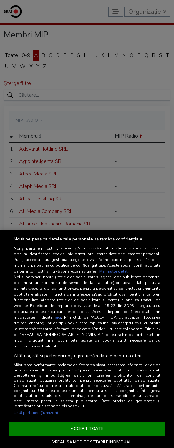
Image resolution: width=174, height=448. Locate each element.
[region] (87, 339)
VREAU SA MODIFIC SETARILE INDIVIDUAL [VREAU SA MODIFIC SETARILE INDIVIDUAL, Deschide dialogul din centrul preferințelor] (91, 441)
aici (58, 317)
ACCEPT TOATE (87, 429)
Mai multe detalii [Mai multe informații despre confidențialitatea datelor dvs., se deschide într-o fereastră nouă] (114, 271)
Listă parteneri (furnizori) (36, 412)
